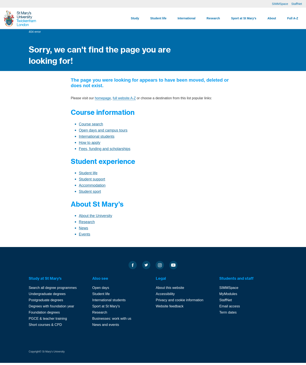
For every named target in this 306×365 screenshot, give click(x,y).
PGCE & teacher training (48, 321)
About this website (170, 291)
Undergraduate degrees (48, 297)
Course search (90, 125)
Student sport (89, 194)
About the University (95, 219)
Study (135, 18)
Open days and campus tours (102, 131)
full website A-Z (124, 99)
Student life (158, 18)
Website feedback (170, 309)
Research (213, 18)
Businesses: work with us (112, 321)
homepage (103, 99)
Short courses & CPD (46, 327)
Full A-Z (292, 18)
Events (84, 238)
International (187, 18)
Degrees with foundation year (52, 309)
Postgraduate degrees (46, 303)
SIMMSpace (280, 4)
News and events (106, 327)
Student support (91, 181)
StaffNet (296, 4)
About (272, 18)
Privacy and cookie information (180, 303)
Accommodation (92, 188)
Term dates (228, 315)
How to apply (89, 144)
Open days (101, 291)
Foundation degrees (45, 315)
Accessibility (166, 297)
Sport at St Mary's (243, 18)
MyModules (228, 297)
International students (96, 138)
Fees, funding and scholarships (104, 150)
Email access (230, 309)
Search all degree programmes (53, 291)
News (83, 231)
